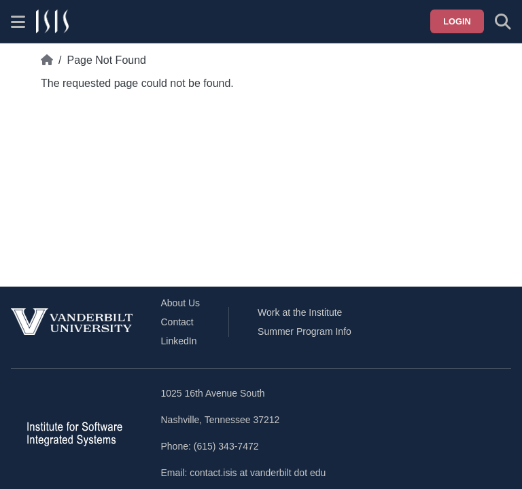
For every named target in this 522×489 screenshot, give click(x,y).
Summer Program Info (304, 331)
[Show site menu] (18, 22)
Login (457, 21)
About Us (181, 302)
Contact (177, 321)
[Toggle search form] (503, 22)
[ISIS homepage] (52, 21)
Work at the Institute (300, 312)
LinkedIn (179, 341)
